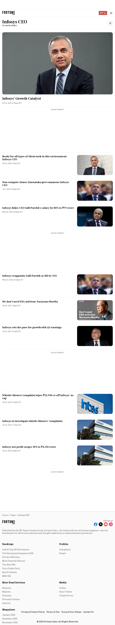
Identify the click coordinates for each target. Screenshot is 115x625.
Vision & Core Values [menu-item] (71, 612)
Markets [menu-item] (6, 591)
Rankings (7, 544)
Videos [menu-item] (62, 588)
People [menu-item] (62, 553)
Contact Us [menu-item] (88, 612)
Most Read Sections (13, 582)
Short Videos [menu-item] (65, 591)
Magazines (8, 609)
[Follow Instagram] (111, 524)
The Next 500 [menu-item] (8, 564)
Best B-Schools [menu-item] (9, 572)
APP (101, 13)
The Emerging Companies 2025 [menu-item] (17, 553)
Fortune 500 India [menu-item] (11, 557)
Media (63, 582)
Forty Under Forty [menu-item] (11, 568)
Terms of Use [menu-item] (53, 612)
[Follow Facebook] (96, 524)
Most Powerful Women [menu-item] (13, 560)
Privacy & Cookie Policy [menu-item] (33, 612)
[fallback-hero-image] (57, 63)
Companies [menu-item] (65, 549)
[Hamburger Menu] (111, 13)
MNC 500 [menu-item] (6, 576)
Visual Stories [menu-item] (66, 595)
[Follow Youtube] (106, 524)
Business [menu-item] (6, 588)
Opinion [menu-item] (6, 603)
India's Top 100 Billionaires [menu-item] (15, 549)
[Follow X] (101, 524)
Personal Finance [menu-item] (11, 599)
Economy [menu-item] (6, 595)
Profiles (63, 544)
